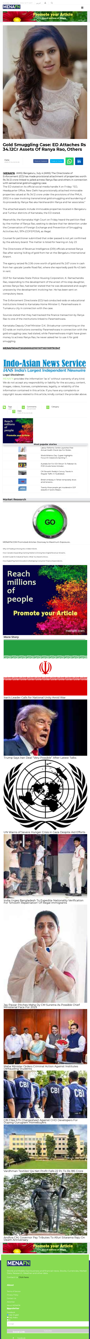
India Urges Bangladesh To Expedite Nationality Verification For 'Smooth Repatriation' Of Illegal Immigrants (43, 905)
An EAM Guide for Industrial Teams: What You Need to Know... (26, 561)
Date (6, 164)
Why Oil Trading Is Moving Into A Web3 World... (20, 553)
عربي (38, 3)
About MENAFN (13, 1309)
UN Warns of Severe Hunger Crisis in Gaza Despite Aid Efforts (44, 836)
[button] (45, 3)
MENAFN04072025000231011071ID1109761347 (31, 352)
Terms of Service (14, 1295)
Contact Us (11, 1302)
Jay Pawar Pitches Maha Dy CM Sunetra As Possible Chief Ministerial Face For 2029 (42, 1010)
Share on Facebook (40, 165)
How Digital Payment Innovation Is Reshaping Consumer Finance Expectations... (33, 565)
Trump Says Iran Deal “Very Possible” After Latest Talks (40, 762)
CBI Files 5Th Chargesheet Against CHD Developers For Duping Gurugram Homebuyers (41, 1125)
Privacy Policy (12, 1298)
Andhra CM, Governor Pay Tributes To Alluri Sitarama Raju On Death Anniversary (44, 1242)
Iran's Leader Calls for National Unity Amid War (35, 702)
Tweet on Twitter (57, 165)
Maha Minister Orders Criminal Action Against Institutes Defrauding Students (41, 1071)
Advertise (11, 1305)
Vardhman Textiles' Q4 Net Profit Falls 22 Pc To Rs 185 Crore (43, 1174)
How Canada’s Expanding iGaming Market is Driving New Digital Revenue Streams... (34, 557)
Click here (24, 1281)
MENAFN (9, 177)
